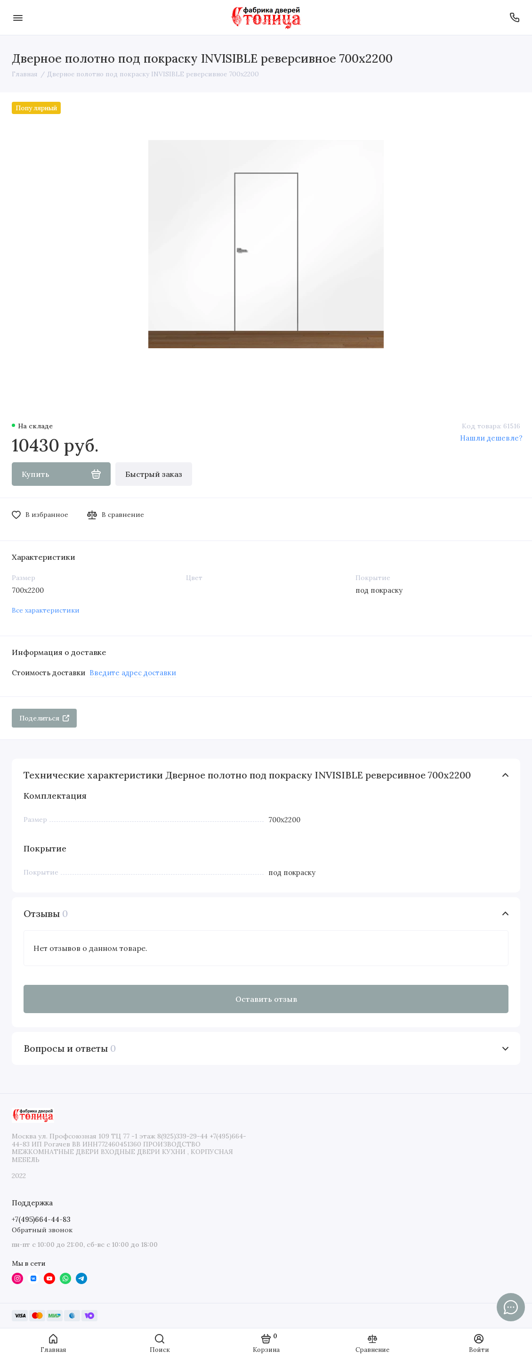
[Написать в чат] (511, 1307)
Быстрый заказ (153, 474)
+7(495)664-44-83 (41, 1219)
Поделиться (44, 718)
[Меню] (17, 17)
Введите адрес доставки (132, 672)
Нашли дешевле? (491, 438)
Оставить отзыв (266, 999)
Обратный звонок (42, 1230)
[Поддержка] (514, 17)
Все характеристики (46, 610)
